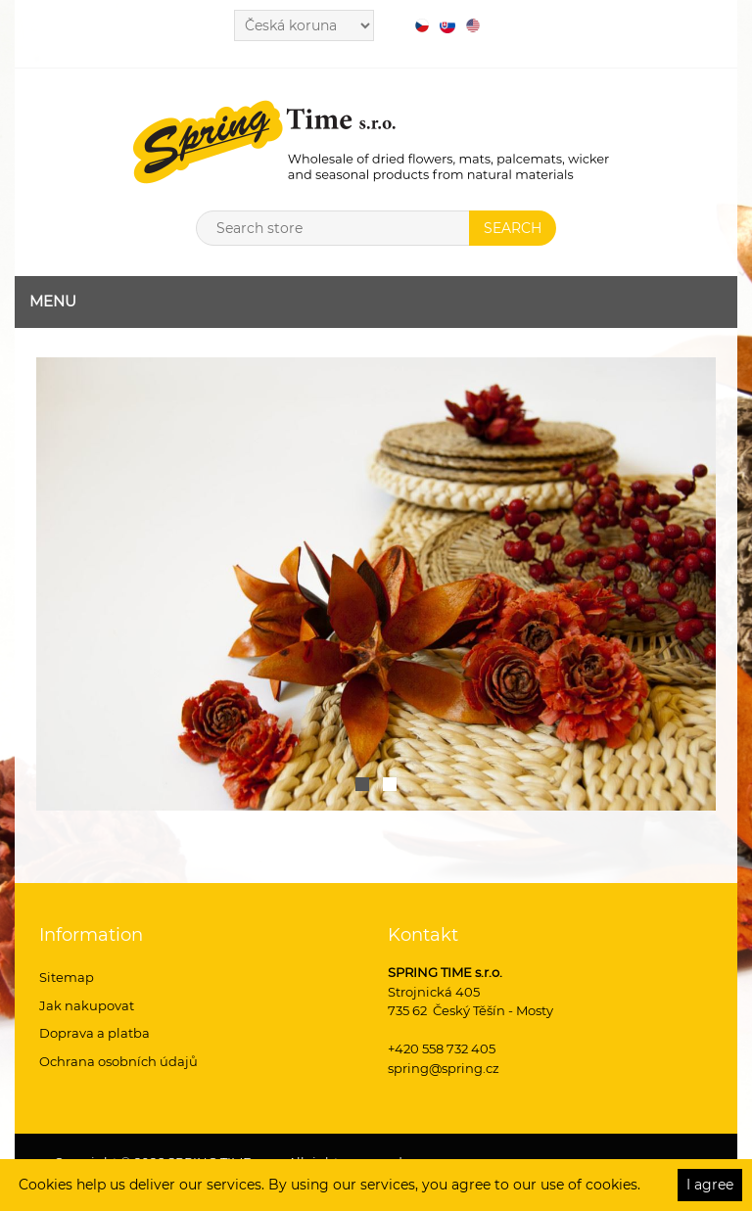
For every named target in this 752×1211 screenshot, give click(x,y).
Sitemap (66, 977)
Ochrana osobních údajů (118, 1061)
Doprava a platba (94, 1033)
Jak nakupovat (86, 1005)
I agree (709, 1184)
